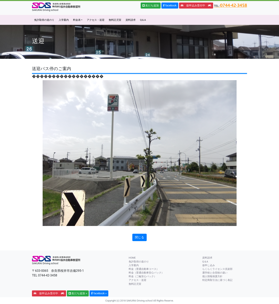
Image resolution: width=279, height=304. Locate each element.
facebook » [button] (99, 293)
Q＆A (143, 19)
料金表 (77, 19)
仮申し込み (208, 265)
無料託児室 (115, 19)
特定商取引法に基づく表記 (217, 280)
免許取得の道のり (44, 19)
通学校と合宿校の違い (214, 272)
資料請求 (131, 19)
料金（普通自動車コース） (144, 269)
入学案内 (64, 19)
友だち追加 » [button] (78, 293)
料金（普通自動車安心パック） (146, 272)
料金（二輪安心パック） (142, 276)
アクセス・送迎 (95, 19)
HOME (132, 257)
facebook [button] (170, 5)
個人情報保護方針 (212, 276)
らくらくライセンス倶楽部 (217, 269)
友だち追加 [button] (150, 5)
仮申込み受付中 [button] (196, 5)
